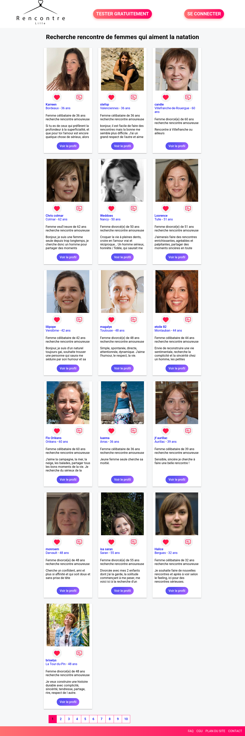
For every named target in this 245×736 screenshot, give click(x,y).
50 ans (116, 219)
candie (159, 104)
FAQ (191, 731)
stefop (104, 104)
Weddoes (106, 215)
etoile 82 (160, 327)
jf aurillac (160, 438)
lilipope (51, 327)
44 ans (177, 330)
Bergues (160, 553)
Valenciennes (109, 108)
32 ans (173, 553)
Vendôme (52, 330)
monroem (52, 549)
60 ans (63, 442)
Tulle (157, 219)
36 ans (66, 108)
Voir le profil (68, 146)
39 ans (172, 442)
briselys (51, 660)
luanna (104, 438)
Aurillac (159, 442)
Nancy (104, 219)
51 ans (168, 219)
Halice (158, 549)
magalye (106, 327)
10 (126, 719)
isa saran (106, 549)
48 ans (120, 330)
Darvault (51, 553)
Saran (104, 553)
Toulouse (106, 330)
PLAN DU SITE (215, 731)
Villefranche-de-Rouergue (171, 108)
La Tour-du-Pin (56, 664)
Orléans (51, 442)
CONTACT (235, 731)
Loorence (160, 215)
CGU (199, 731)
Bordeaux (52, 108)
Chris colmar (54, 215)
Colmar (51, 219)
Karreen (51, 104)
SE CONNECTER (204, 14)
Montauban (162, 330)
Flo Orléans (53, 438)
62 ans (62, 219)
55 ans (115, 553)
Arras (103, 442)
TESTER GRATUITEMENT (122, 14)
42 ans (66, 330)
